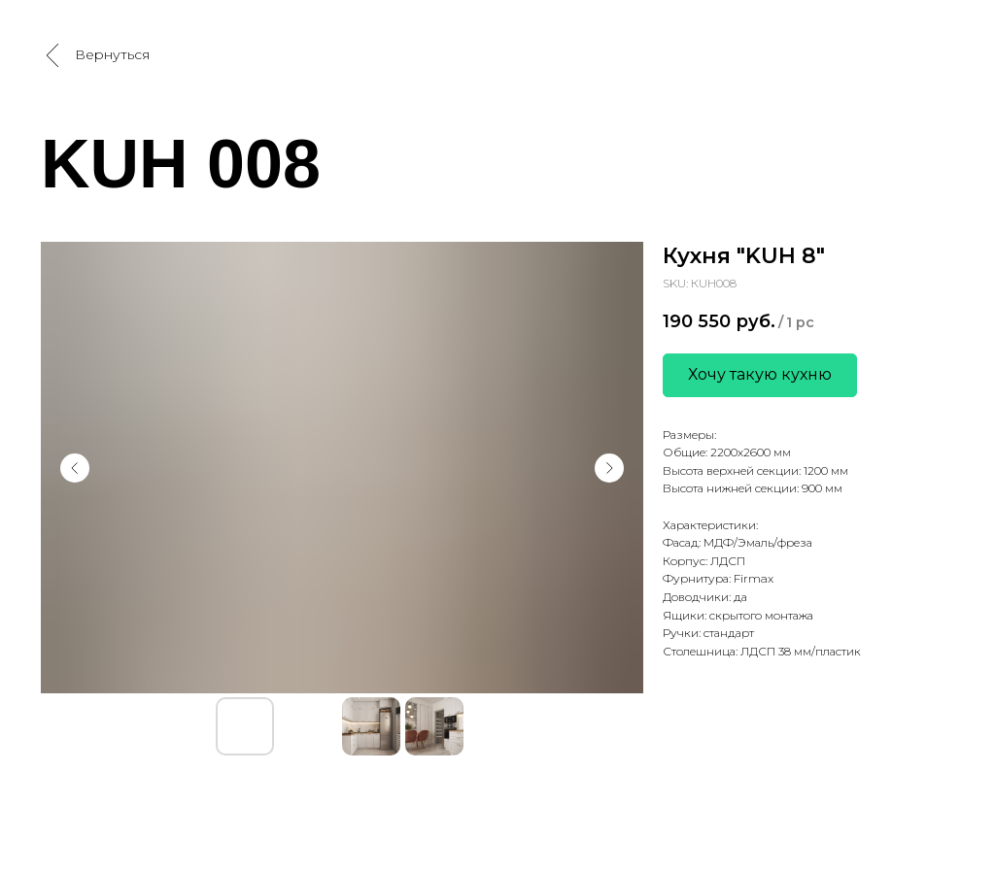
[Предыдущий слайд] (74, 468)
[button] (760, 375)
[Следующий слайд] (609, 468)
